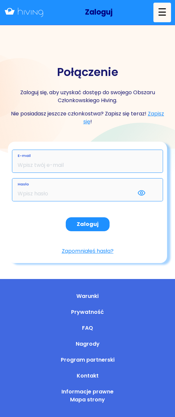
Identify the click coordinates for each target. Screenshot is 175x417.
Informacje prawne (87, 391)
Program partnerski (88, 360)
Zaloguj (88, 224)
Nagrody (88, 344)
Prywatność (87, 312)
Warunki (87, 296)
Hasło (23, 184)
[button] (99, 12)
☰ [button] (162, 12)
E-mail (24, 155)
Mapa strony (87, 399)
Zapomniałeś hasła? (88, 251)
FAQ (87, 328)
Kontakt (88, 376)
